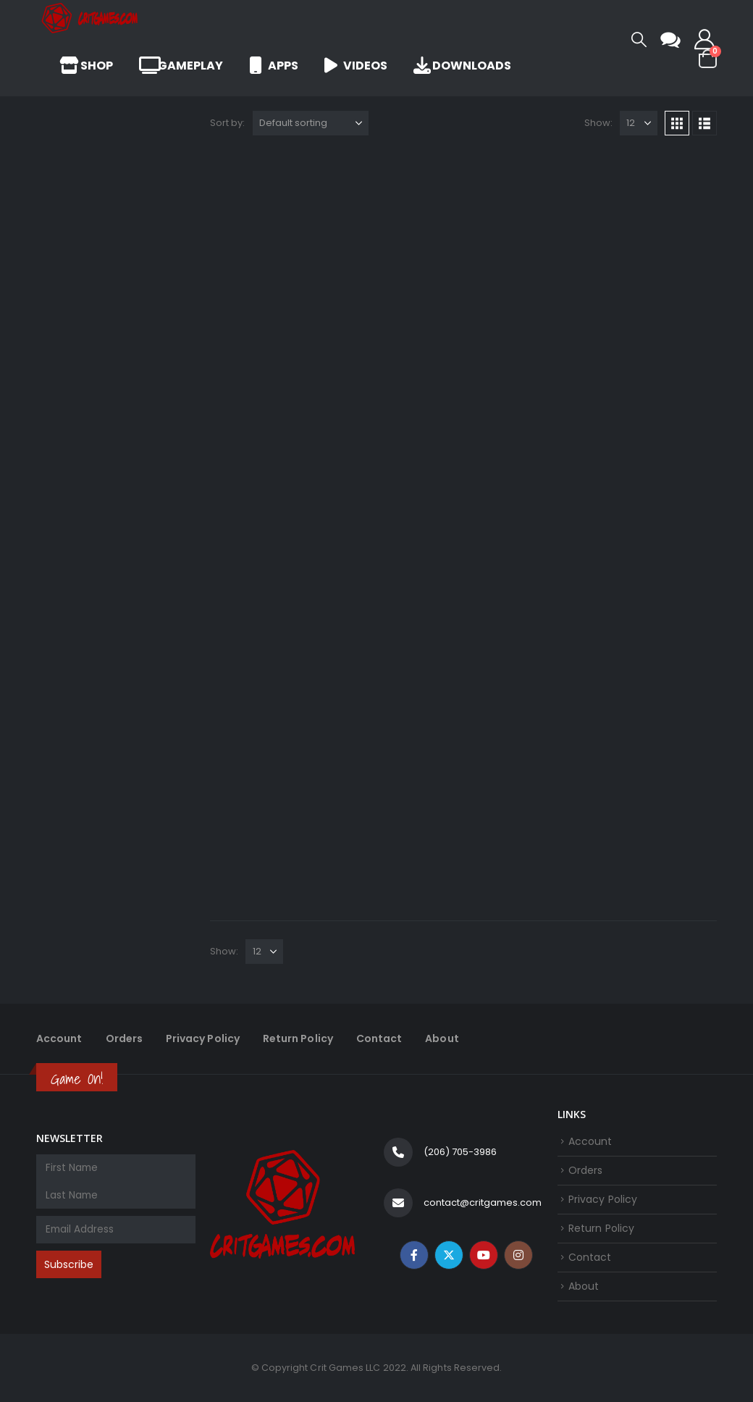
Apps (273, 65)
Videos (355, 65)
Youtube (483, 1255)
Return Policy (298, 1038)
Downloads (462, 65)
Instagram (518, 1255)
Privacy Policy (203, 1038)
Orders (124, 1038)
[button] (639, 39)
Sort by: (227, 123)
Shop (86, 65)
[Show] (638, 123)
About (441, 1038)
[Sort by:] (311, 123)
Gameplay (181, 65)
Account (59, 1038)
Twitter (448, 1255)
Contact (379, 1038)
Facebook (414, 1255)
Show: (598, 123)
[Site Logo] (90, 18)
